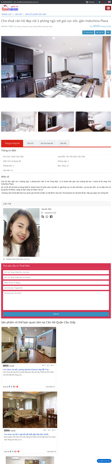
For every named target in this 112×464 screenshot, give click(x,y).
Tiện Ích (30, 143)
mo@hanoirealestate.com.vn (18, 259)
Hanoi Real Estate (70, 434)
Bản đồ (63, 143)
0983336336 (7, 2)
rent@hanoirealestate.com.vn (27, 2)
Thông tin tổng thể (12, 143)
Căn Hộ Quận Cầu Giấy (35, 14)
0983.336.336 (105, 461)
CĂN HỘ (18, 14)
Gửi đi (99, 32)
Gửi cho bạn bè (47, 143)
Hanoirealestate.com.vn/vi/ (74, 447)
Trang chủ (6, 14)
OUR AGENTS (9, 434)
